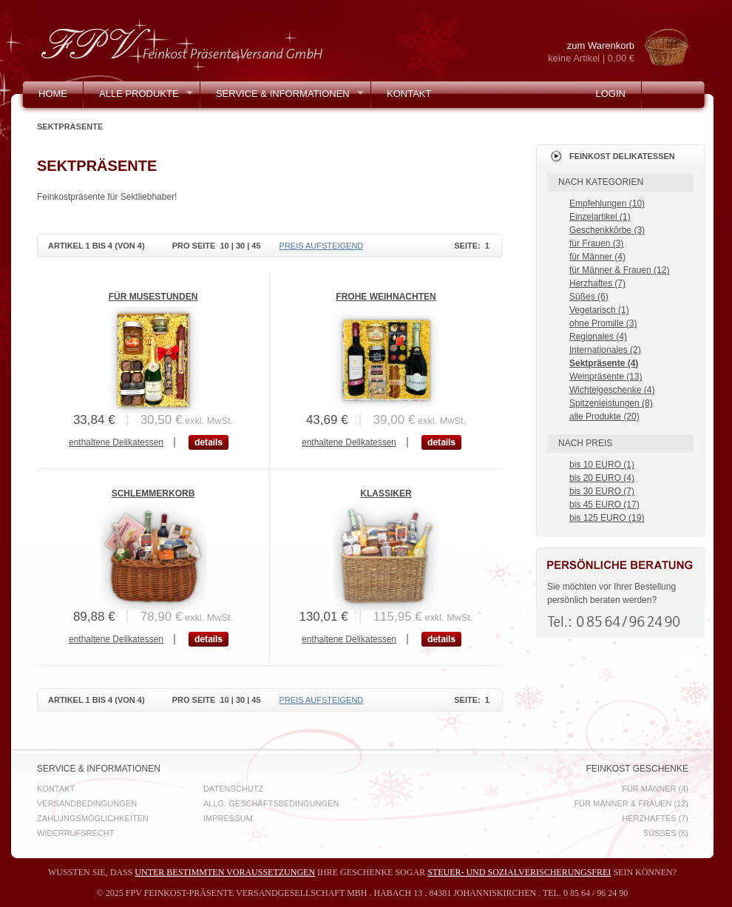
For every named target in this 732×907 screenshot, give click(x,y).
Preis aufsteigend (321, 245)
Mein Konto (68, 120)
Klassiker (385, 493)
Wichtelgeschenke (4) (611, 390)
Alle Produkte (138, 97)
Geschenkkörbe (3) (607, 230)
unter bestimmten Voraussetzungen (225, 872)
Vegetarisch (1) (599, 310)
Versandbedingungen (87, 803)
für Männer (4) (597, 257)
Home (52, 93)
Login (610, 93)
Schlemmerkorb (153, 493)
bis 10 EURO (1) (601, 464)
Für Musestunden (153, 296)
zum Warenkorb (578, 52)
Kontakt (409, 93)
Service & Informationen (282, 97)
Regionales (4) (598, 336)
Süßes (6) (589, 296)
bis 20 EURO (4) (601, 478)
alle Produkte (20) (604, 416)
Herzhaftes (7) (597, 283)
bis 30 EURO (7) (601, 491)
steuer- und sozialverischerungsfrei (519, 872)
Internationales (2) (605, 350)
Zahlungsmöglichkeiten (93, 818)
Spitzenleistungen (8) (611, 403)
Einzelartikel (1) (600, 217)
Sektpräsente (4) (603, 363)
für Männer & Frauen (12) (619, 270)
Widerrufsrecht (76, 833)
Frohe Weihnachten (386, 296)
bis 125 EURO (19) (606, 518)
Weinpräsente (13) (606, 376)
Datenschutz (233, 788)
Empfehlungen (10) (607, 203)
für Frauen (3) (596, 243)
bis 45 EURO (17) (604, 504)
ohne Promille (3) (603, 323)
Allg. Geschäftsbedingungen (271, 803)
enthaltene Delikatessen (116, 442)
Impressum (228, 818)
